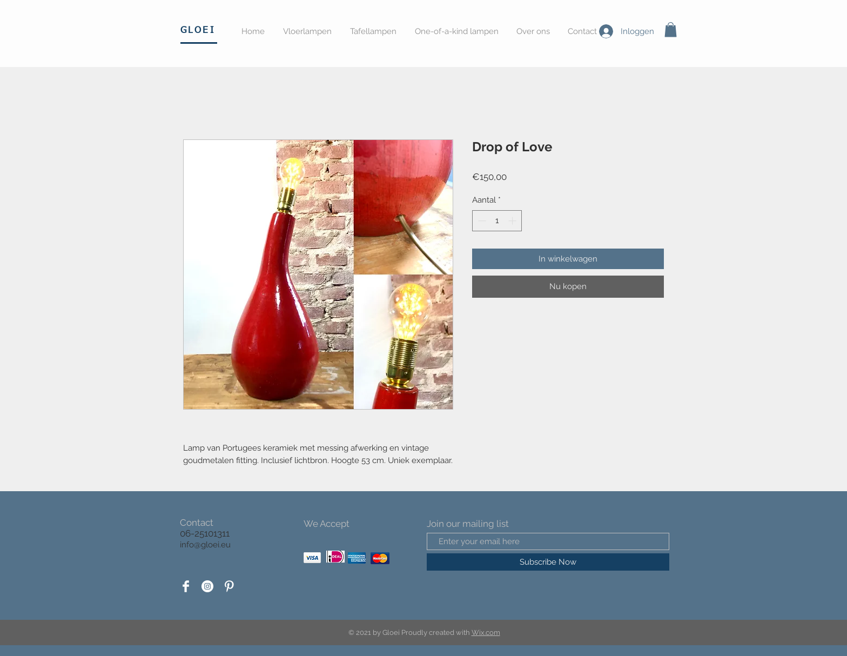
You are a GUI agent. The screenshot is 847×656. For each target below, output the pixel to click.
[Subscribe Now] (548, 562)
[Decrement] (481, 221)
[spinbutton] (497, 221)
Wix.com (486, 632)
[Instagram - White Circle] (207, 586)
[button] (670, 29)
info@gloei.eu (205, 545)
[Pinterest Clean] (229, 586)
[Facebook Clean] (186, 586)
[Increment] (513, 221)
